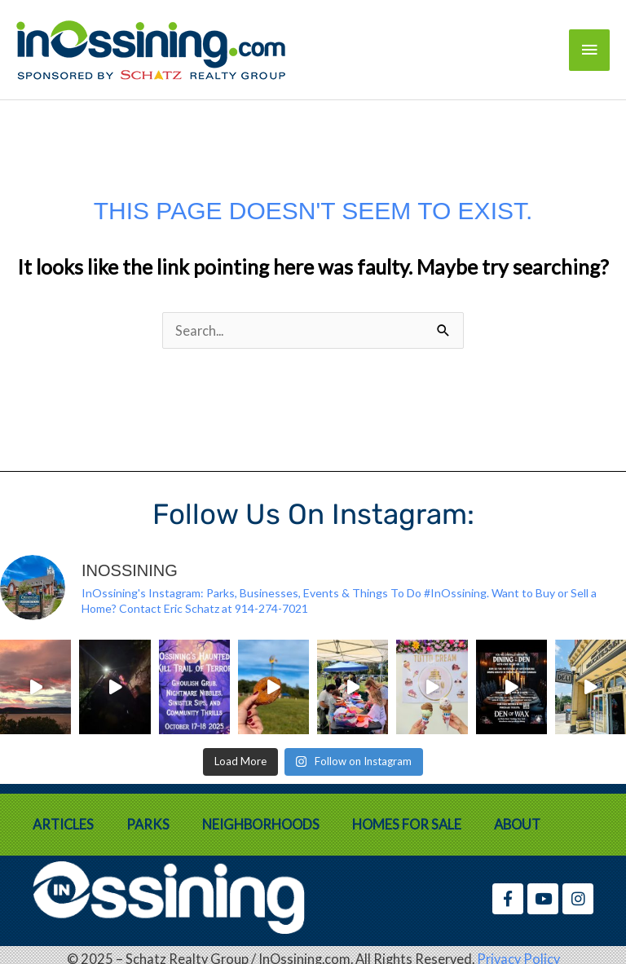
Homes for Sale (406, 824)
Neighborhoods (261, 824)
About (517, 824)
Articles (63, 824)
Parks (148, 824)
